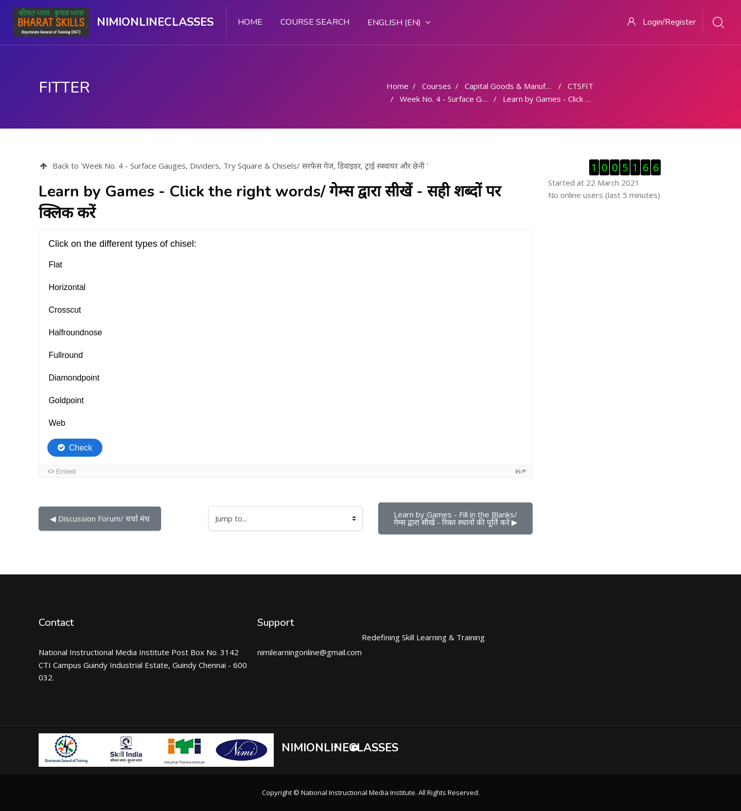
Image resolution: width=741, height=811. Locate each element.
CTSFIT (580, 86)
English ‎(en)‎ (398, 22)
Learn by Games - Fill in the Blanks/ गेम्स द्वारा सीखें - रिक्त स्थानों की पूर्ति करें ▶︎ (457, 518)
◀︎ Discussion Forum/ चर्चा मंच (100, 518)
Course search (314, 22)
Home (250, 22)
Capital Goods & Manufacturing (519, 86)
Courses (436, 86)
